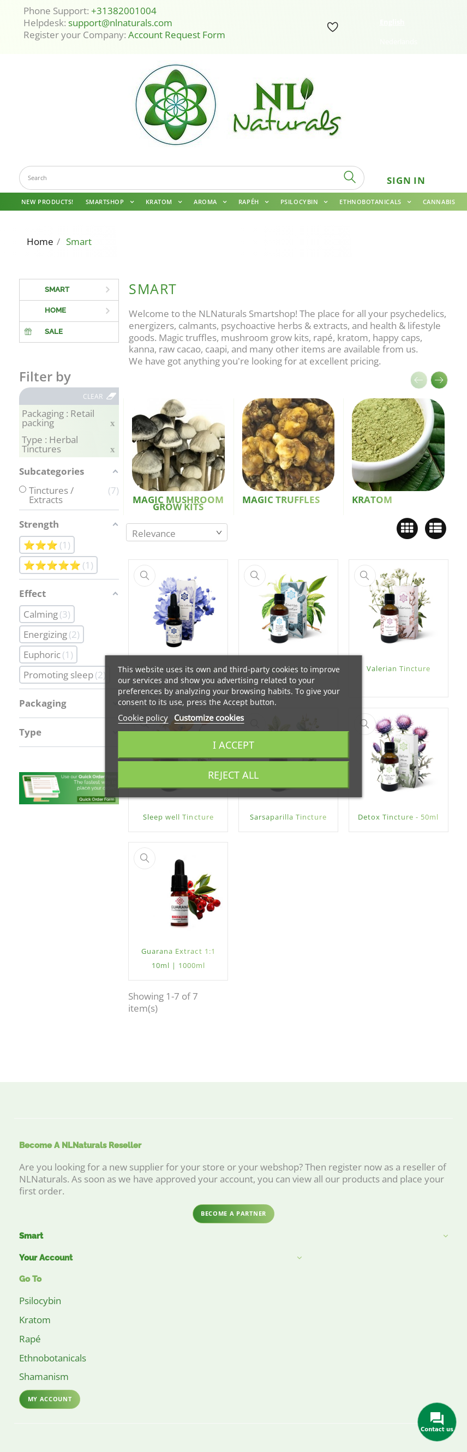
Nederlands (398, 41)
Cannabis (439, 202)
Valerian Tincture (398, 668)
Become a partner (233, 1213)
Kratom (160, 202)
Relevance (154, 533)
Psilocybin (300, 202)
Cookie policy (143, 717)
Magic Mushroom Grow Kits (178, 503)
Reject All (233, 774)
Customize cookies (209, 717)
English (392, 22)
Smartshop (106, 202)
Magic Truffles (281, 499)
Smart (57, 289)
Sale (54, 331)
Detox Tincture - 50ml (398, 817)
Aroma (206, 202)
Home (55, 310)
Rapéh (249, 202)
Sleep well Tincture (178, 817)
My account (50, 1399)
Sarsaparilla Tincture (288, 817)
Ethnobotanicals (371, 202)
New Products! (47, 202)
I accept (233, 744)
